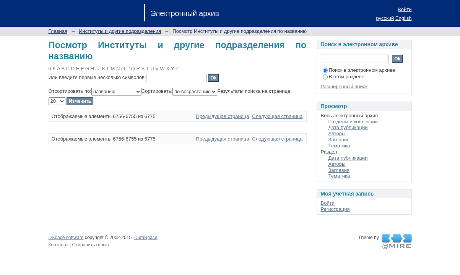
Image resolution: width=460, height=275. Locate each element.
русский (385, 18)
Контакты (58, 244)
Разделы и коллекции (353, 122)
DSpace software (66, 237)
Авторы (337, 133)
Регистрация (335, 209)
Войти (404, 9)
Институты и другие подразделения (120, 31)
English (403, 18)
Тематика (339, 146)
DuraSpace (145, 237)
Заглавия (339, 139)
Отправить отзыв (90, 244)
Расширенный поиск (344, 86)
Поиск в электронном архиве (359, 70)
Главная (58, 31)
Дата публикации (348, 127)
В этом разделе (343, 76)
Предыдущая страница (222, 116)
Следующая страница (277, 116)
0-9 (52, 68)
